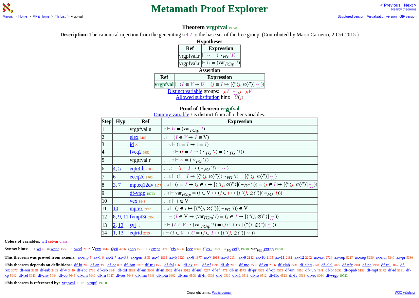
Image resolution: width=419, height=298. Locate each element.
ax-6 (190, 257)
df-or (111, 264)
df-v (63, 270)
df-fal (169, 264)
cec (190, 248)
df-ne (366, 264)
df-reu (25, 270)
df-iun (310, 270)
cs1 (209, 248)
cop (133, 248)
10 (115, 208)
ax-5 (173, 257)
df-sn (233, 270)
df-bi (78, 264)
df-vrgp (137, 193)
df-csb (102, 270)
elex (134, 137)
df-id (392, 270)
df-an (94, 264)
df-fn (202, 275)
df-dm (82, 275)
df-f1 (236, 275)
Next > (410, 5)
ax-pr (400, 257)
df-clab (284, 264)
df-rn (102, 275)
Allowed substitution (198, 97)
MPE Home (41, 16)
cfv (173, 248)
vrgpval (68, 282)
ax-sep (360, 257)
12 (120, 225)
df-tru (150, 264)
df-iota (162, 275)
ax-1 (97, 257)
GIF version (407, 16)
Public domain (222, 292)
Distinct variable (185, 91)
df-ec (311, 275)
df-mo (244, 264)
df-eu (263, 264)
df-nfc (347, 264)
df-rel (23, 275)
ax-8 (225, 257)
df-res (121, 275)
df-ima (141, 275)
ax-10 (260, 257)
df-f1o (274, 275)
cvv (98, 248)
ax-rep (339, 257)
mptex (136, 208)
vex (133, 201)
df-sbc (82, 270)
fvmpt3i (138, 216)
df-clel (327, 264)
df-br (329, 270)
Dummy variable (171, 114)
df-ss (178, 270)
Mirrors (8, 16)
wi (39, 248)
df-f (219, 275)
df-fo (254, 275)
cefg (235, 248)
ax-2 (109, 257)
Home (22, 16)
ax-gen (136, 257)
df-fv (293, 275)
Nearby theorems (403, 9)
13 (120, 232)
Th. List (60, 16)
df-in (160, 270)
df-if (216, 270)
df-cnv (43, 275)
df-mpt (372, 270)
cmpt (155, 248)
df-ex (188, 264)
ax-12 (299, 257)
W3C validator (405, 292)
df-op (270, 270)
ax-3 (122, 257)
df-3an (129, 264)
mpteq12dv (141, 185)
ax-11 (280, 257)
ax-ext (319, 257)
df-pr (252, 270)
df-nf (206, 264)
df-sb (225, 264)
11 (125, 216)
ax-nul (381, 257)
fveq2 (135, 152)
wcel (78, 248)
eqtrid (136, 232)
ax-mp (83, 257)
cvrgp (269, 248)
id (132, 144)
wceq (55, 248)
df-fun (182, 275)
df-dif (122, 270)
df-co (63, 275)
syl (133, 225)
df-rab (45, 270)
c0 (116, 248)
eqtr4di (137, 168)
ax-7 (207, 257)
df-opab (350, 270)
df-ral (386, 264)
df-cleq (306, 264)
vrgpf (92, 282)
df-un (141, 270)
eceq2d (137, 176)
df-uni (290, 270)
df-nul (197, 270)
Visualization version (382, 16)
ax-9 (242, 257)
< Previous (390, 5)
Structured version (350, 16)
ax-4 (155, 257)
